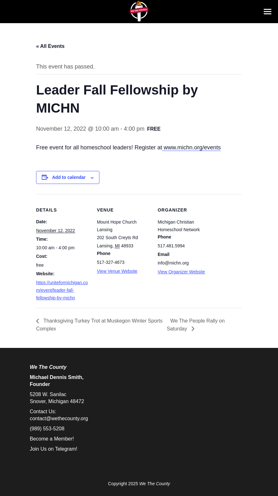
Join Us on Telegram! (53, 449)
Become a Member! (52, 438)
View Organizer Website (181, 271)
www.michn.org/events (191, 147)
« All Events (50, 46)
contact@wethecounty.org (59, 418)
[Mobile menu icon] (267, 12)
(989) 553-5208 (47, 428)
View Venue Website (117, 271)
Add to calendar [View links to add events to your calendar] (69, 177)
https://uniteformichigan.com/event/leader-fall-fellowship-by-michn (62, 290)
